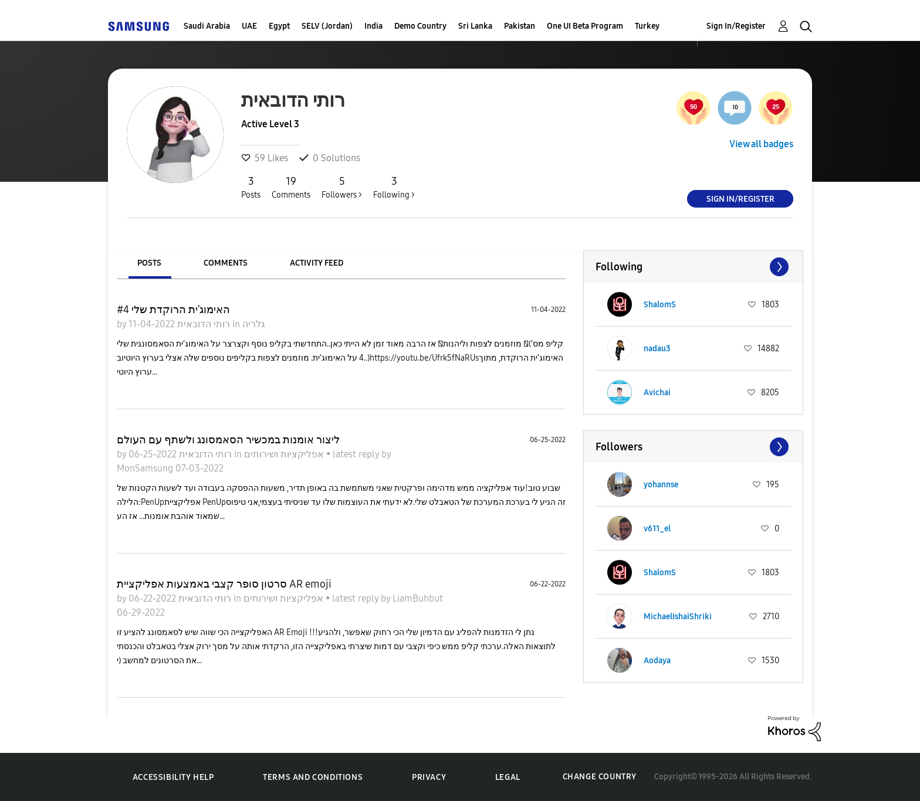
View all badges (761, 144)
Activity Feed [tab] (316, 263)
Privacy (429, 777)
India (373, 26)
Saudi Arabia (207, 26)
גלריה (253, 324)
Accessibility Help (173, 777)
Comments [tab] (226, 263)
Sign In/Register (736, 26)
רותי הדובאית (202, 324)
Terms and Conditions (313, 777)
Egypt (279, 26)
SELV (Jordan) (327, 26)
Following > (394, 187)
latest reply (357, 454)
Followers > (342, 187)
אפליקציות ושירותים (285, 454)
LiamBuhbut (418, 598)
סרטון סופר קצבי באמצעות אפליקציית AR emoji (224, 584)
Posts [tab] (149, 263)
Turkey (647, 26)
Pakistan (519, 26)
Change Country (600, 777)
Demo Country (420, 26)
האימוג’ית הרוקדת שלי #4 (173, 309)
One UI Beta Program (585, 26)
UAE (249, 26)
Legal (507, 777)
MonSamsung (146, 468)
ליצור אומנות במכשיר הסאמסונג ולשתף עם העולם (228, 439)
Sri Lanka (475, 26)
